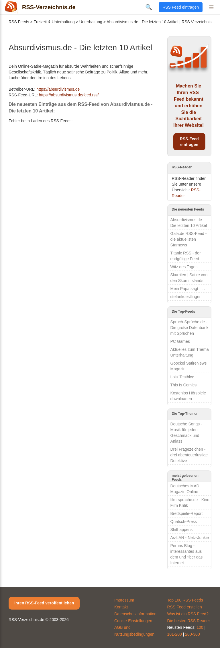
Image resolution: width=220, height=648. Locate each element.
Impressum (124, 600)
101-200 (174, 634)
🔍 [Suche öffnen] (148, 7)
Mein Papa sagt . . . (187, 288)
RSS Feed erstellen (184, 607)
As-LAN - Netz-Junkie (189, 537)
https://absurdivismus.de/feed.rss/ (69, 95)
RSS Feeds (19, 22)
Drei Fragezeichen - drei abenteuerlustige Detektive (189, 455)
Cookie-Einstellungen (133, 620)
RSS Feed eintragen (180, 7)
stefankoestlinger (185, 296)
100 (200, 627)
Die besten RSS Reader (188, 620)
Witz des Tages (184, 266)
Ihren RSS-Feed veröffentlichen (44, 603)
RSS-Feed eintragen (189, 142)
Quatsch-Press (183, 521)
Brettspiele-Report (186, 513)
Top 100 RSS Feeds (185, 600)
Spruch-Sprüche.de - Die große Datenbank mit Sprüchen (189, 328)
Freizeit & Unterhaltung (54, 22)
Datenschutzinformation (135, 614)
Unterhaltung (90, 22)
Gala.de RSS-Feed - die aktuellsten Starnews (188, 239)
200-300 (192, 634)
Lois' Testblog (182, 377)
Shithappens (181, 529)
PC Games (180, 341)
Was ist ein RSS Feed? (188, 614)
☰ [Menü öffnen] (211, 7)
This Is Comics (183, 385)
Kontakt (121, 607)
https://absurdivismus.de (58, 89)
